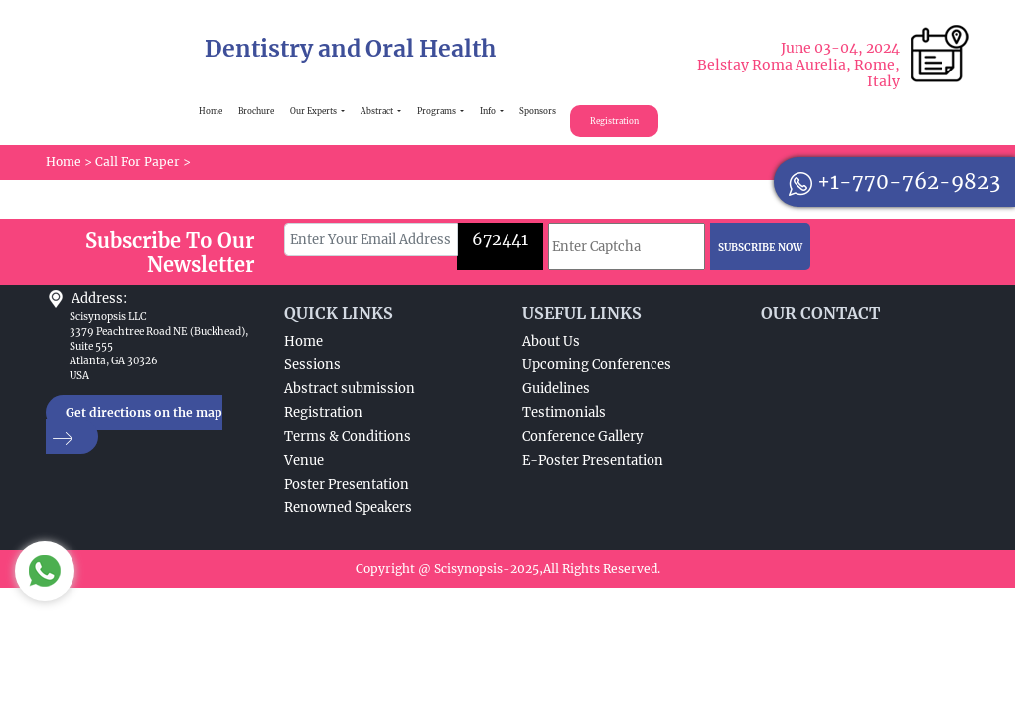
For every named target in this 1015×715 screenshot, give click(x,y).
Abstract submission (349, 388)
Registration (614, 121)
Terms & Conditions (347, 436)
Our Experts (314, 111)
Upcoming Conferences (596, 365)
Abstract (378, 111)
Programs (437, 111)
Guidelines (556, 388)
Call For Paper (137, 161)
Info (489, 111)
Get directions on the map (134, 425)
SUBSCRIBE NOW (760, 247)
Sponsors (537, 111)
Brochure (256, 111)
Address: (99, 298)
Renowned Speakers (348, 508)
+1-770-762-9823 (894, 181)
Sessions (312, 365)
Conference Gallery (582, 436)
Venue (304, 460)
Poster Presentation (346, 484)
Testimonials (564, 412)
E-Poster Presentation (592, 460)
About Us (551, 341)
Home (210, 111)
